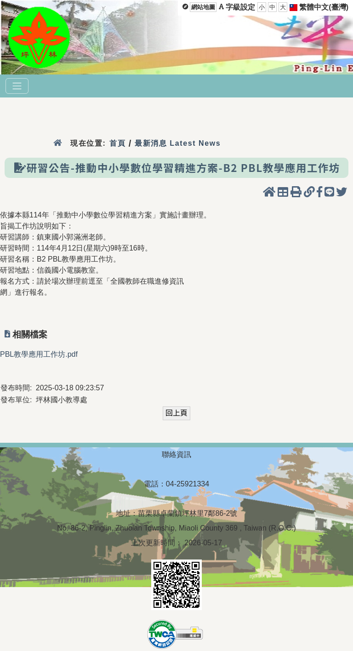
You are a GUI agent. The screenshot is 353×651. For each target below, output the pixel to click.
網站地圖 (203, 7)
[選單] (17, 86)
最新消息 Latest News (178, 143)
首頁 (117, 143)
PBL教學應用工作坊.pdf (39, 354)
